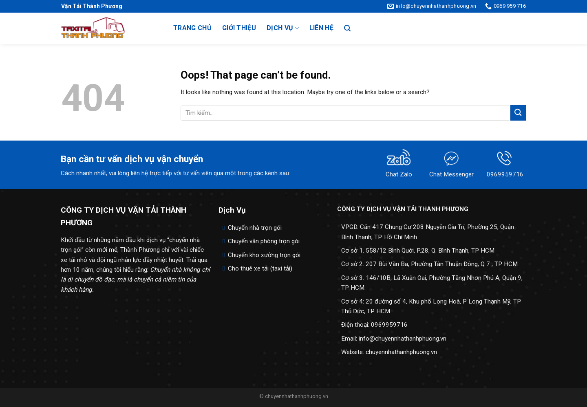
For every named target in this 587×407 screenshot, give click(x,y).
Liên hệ (321, 28)
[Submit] (518, 112)
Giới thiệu (239, 28)
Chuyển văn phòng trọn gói (264, 241)
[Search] (347, 28)
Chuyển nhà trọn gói (255, 227)
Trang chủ (192, 28)
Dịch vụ (283, 28)
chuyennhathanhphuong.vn (401, 352)
